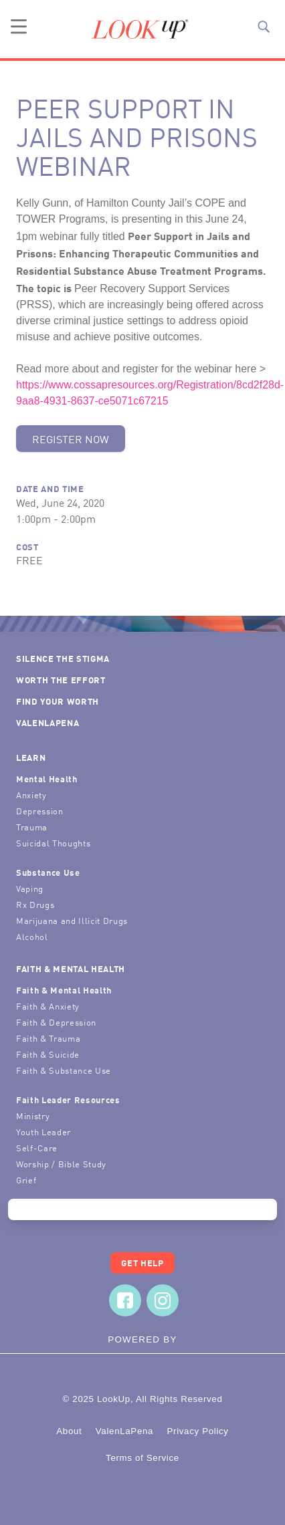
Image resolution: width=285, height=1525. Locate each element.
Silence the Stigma (63, 658)
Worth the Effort (61, 679)
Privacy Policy (197, 1431)
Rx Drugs (35, 904)
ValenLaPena (47, 722)
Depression (40, 810)
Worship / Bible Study (61, 1163)
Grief (26, 1179)
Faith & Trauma (48, 1038)
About (69, 1431)
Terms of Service (142, 1458)
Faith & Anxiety (48, 1006)
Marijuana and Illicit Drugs (72, 920)
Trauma (32, 826)
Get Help (142, 1262)
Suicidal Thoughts (53, 842)
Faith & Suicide (48, 1054)
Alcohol (32, 936)
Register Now (70, 439)
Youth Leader (43, 1131)
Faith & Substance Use (63, 1070)
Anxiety (31, 794)
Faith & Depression (56, 1022)
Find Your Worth (57, 701)
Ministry (33, 1115)
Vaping (29, 888)
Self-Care (37, 1147)
